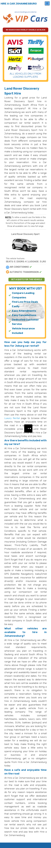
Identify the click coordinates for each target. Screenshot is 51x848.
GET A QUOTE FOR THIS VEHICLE (26, 279)
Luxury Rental (12, 418)
